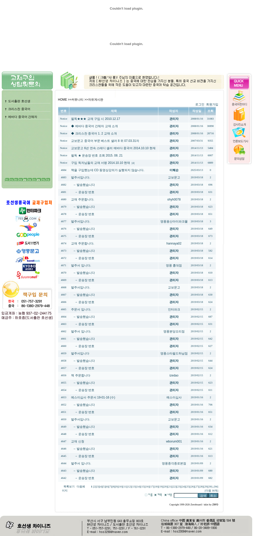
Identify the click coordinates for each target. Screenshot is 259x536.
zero (215, 504)
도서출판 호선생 (19, 101)
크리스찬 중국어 (19, 109)
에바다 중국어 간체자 (22, 117)
